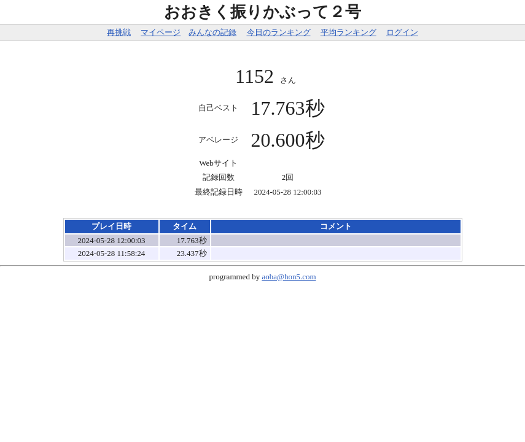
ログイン (402, 32)
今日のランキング (279, 32)
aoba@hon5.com (289, 276)
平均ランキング (348, 32)
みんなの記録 (212, 32)
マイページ (161, 32)
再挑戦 (119, 32)
